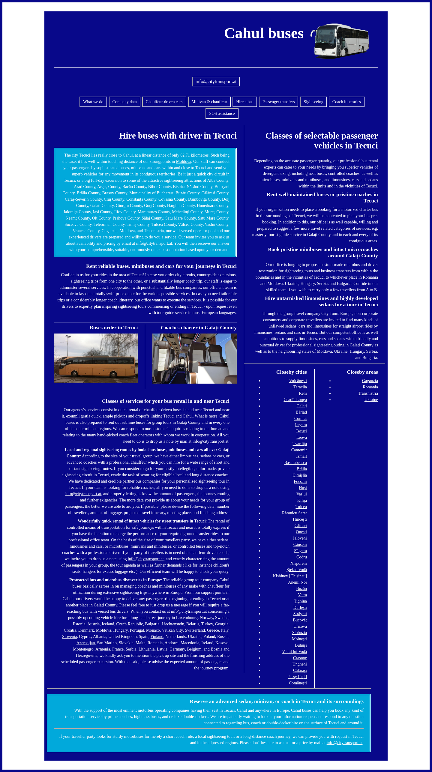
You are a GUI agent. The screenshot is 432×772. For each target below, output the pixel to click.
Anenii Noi (297, 582)
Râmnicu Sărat (294, 513)
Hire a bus (245, 102)
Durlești (300, 607)
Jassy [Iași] (297, 677)
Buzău (301, 588)
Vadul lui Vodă (294, 651)
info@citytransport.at (216, 81)
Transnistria (368, 393)
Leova (301, 437)
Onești (301, 532)
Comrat (300, 418)
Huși (303, 488)
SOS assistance (222, 113)
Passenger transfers (278, 102)
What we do (93, 102)
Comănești (298, 683)
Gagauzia (370, 381)
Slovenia (69, 636)
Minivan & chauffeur (209, 102)
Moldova (183, 161)
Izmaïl (301, 456)
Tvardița (299, 443)
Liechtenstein (173, 624)
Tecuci (301, 431)
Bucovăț (300, 620)
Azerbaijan (85, 643)
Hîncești (300, 519)
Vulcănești (298, 381)
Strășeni (300, 614)
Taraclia (300, 387)
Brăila (302, 469)
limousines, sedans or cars (202, 456)
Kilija (302, 500)
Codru (301, 557)
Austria (93, 624)
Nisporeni (298, 563)
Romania (370, 387)
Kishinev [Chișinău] (290, 576)
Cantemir (299, 450)
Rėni (303, 393)
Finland (157, 636)
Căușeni (300, 544)
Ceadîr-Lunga (295, 399)
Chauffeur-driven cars (164, 102)
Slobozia (299, 632)
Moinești (299, 639)
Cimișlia (299, 475)
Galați (302, 406)
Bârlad (301, 412)
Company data (124, 102)
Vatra (302, 595)
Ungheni (299, 664)
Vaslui (301, 494)
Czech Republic (129, 624)
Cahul (128, 155)
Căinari (301, 525)
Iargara (301, 425)
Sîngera (300, 551)
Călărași (300, 670)
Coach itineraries (346, 102)
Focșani (300, 481)
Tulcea (301, 506)
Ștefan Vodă (296, 569)
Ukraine (371, 399)
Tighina (300, 601)
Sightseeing (313, 102)
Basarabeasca (295, 462)
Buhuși (301, 645)
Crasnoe (300, 658)
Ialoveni (300, 538)
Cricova (300, 626)
